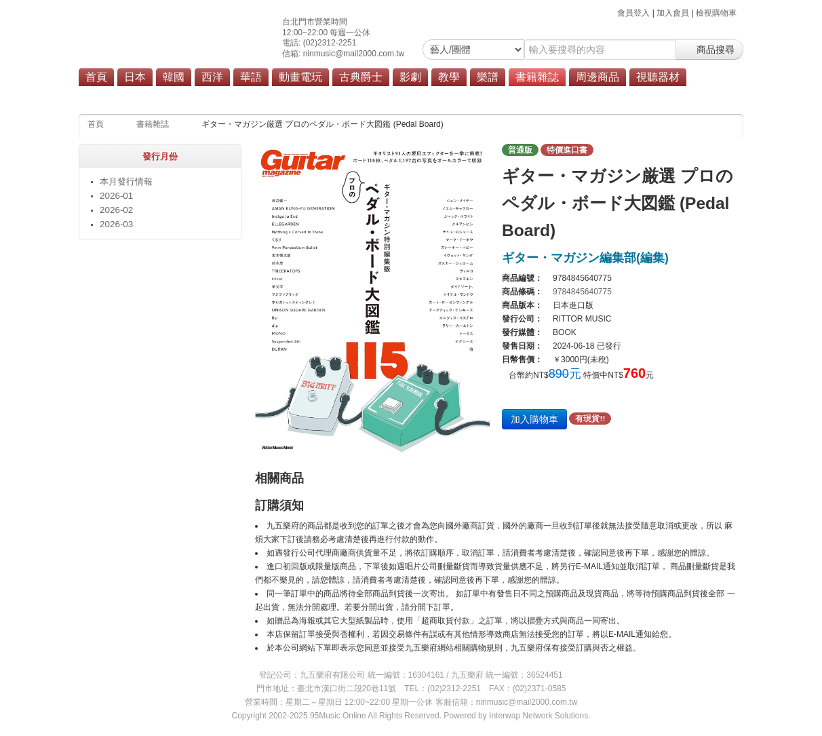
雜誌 (267, 96)
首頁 (96, 77)
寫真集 (303, 96)
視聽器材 (658, 77)
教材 (203, 96)
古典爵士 (361, 77)
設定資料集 (440, 96)
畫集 (396, 96)
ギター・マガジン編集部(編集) (585, 258)
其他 (568, 96)
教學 (449, 77)
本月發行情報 (154, 96)
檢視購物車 (716, 13)
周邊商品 (597, 77)
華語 (251, 77)
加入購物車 (534, 419)
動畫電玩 (300, 77)
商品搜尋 (709, 49)
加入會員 (673, 13)
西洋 (212, 77)
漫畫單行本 (352, 96)
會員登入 (633, 13)
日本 (135, 77)
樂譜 (487, 77)
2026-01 (116, 196)
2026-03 (116, 224)
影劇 (410, 77)
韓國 (173, 77)
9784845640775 (582, 291)
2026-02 (116, 210)
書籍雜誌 (537, 77)
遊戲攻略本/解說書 (510, 96)
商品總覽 (609, 96)
